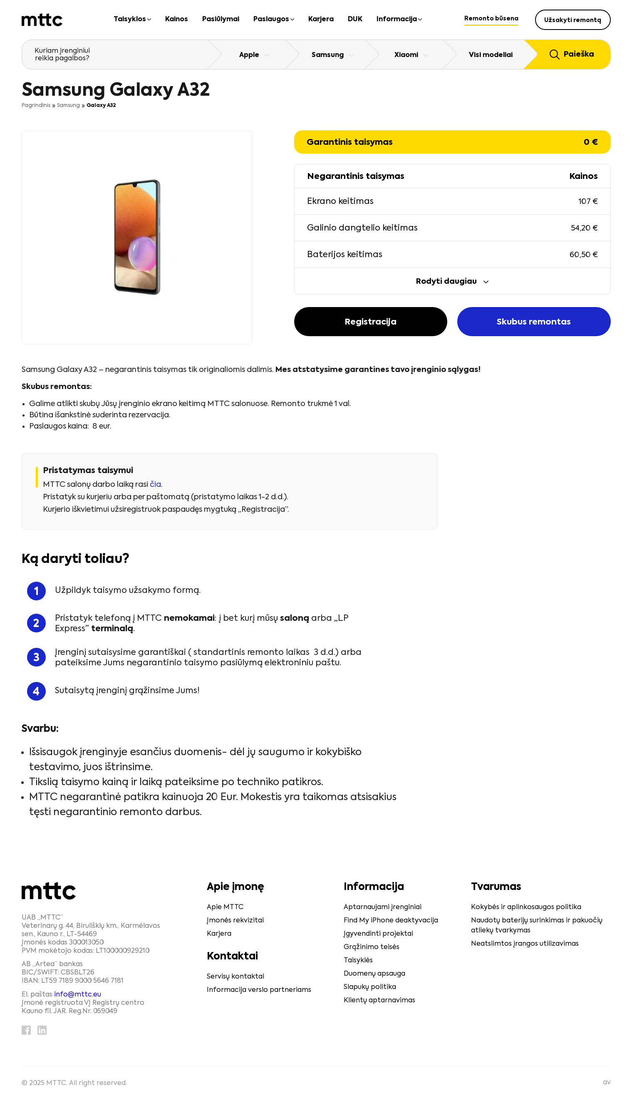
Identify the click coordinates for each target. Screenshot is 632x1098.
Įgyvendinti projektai (378, 934)
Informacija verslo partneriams (259, 990)
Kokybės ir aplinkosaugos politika (526, 907)
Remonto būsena (491, 19)
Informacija (397, 19)
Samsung (68, 105)
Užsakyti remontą (572, 20)
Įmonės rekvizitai (235, 920)
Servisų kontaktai (235, 977)
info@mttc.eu (77, 994)
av (607, 1082)
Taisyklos (130, 19)
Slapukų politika (370, 987)
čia (155, 484)
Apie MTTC (225, 907)
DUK (355, 19)
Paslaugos (271, 19)
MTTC (56, 1083)
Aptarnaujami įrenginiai (382, 907)
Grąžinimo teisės (371, 947)
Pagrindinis (36, 105)
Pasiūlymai (220, 19)
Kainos (176, 19)
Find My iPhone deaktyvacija (391, 920)
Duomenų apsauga (374, 974)
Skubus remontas (534, 322)
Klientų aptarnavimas (379, 1000)
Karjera (321, 19)
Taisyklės (358, 960)
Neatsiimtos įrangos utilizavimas (525, 944)
